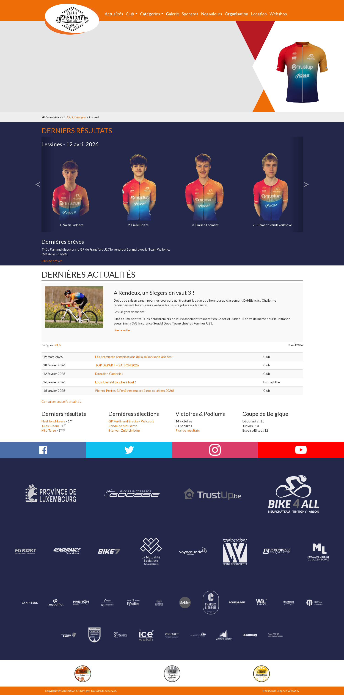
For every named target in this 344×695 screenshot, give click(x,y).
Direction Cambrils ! (109, 374)
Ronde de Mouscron (122, 426)
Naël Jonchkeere (53, 421)
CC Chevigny (76, 117)
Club (132, 14)
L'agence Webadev (288, 690)
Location (259, 13)
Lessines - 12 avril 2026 (70, 144)
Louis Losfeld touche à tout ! (115, 382)
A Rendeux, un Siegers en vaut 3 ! (154, 292)
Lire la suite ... (123, 330)
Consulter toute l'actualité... (61, 401)
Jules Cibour (50, 426)
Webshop (278, 13)
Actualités (114, 13)
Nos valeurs (211, 13)
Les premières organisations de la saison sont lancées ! (134, 357)
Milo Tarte (48, 430)
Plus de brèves (52, 261)
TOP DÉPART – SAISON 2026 (117, 365)
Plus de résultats (188, 430)
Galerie (172, 13)
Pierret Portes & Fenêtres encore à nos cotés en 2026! (134, 390)
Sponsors (190, 13)
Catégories (152, 14)
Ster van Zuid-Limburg (124, 430)
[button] (48, 184)
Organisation (236, 13)
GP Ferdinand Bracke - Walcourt (131, 421)
